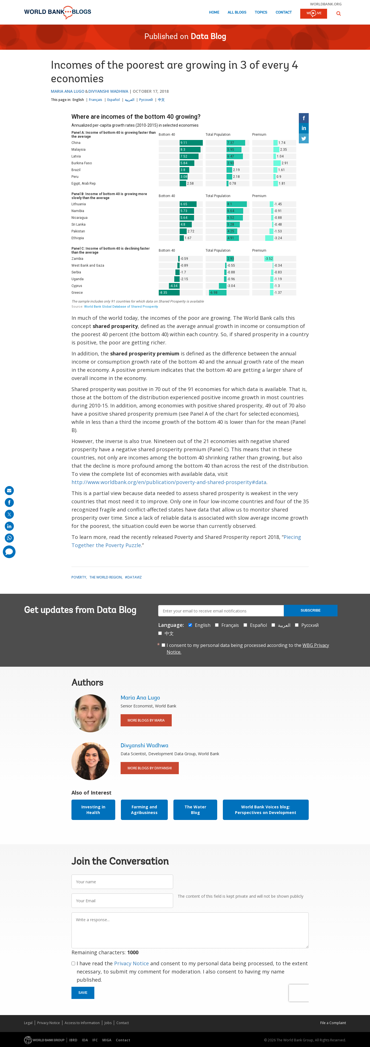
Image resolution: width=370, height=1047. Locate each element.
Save (83, 993)
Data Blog (208, 37)
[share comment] (9, 551)
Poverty (78, 577)
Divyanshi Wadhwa (108, 91)
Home (214, 12)
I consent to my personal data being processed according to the (248, 648)
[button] (338, 13)
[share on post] (9, 514)
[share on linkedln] (9, 526)
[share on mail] (9, 490)
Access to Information (82, 1022)
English (78, 99)
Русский (146, 99)
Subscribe (311, 610)
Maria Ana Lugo (67, 91)
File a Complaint (333, 1022)
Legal (28, 1022)
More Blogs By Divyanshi (150, 768)
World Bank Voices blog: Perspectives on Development (265, 809)
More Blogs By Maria (146, 720)
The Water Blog (195, 809)
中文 (161, 99)
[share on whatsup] (9, 538)
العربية (129, 99)
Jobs (108, 1022)
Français (95, 99)
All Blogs (237, 12)
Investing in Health (93, 809)
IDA (85, 1040)
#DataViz (133, 577)
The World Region (105, 577)
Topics (261, 12)
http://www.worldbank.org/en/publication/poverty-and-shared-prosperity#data (168, 482)
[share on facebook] (9, 502)
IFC (95, 1040)
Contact (284, 12)
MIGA (106, 1040)
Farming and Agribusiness (144, 809)
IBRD (73, 1040)
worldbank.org (326, 4)
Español (113, 99)
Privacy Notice (131, 963)
